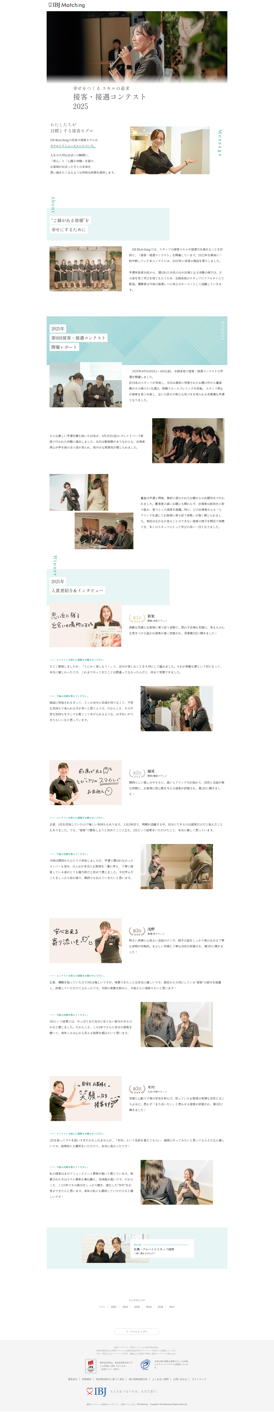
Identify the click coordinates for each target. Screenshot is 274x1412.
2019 (148, 1306)
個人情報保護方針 (138, 1379)
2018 (160, 1306)
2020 (137, 1306)
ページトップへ (139, 1331)
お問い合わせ (180, 1379)
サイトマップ (199, 1379)
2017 (172, 1306)
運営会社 (72, 1379)
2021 (125, 1306)
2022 (113, 1306)
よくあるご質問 (160, 1379)
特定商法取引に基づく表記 (110, 1379)
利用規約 (86, 1379)
